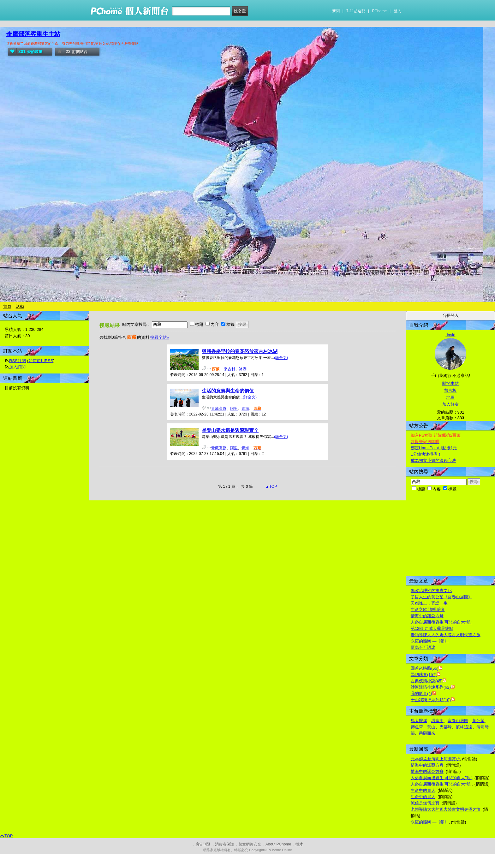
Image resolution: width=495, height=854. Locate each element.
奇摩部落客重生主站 (33, 34)
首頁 (7, 306)
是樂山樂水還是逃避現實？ (230, 430)
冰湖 (243, 369)
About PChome (278, 844)
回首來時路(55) (424, 668)
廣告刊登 (203, 844)
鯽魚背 (417, 727)
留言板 (450, 390)
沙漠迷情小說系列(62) (431, 687)
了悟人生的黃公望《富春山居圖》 (441, 596)
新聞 (336, 11)
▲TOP (271, 486)
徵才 (299, 844)
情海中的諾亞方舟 (427, 615)
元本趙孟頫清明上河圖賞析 (435, 758)
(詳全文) (281, 357)
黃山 (431, 727)
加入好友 (450, 404)
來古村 (229, 369)
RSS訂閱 (17, 360)
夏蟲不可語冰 (423, 647)
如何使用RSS (40, 360)
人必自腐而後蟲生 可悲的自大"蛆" (441, 622)
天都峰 (445, 727)
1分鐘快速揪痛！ (426, 454)
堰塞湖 (437, 720)
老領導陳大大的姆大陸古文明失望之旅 (445, 634)
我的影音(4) (421, 693)
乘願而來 (427, 733)
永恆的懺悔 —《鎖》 (430, 641)
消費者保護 (224, 844)
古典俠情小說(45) (427, 680)
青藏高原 (218, 408)
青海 (245, 408)
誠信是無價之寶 (425, 803)
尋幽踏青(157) (424, 674)
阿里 (234, 408)
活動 (20, 306)
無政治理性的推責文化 (431, 590)
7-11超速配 (355, 11)
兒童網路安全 (249, 844)
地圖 (450, 397)
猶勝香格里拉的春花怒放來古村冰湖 (239, 351)
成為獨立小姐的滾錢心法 (433, 460)
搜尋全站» (159, 337)
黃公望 (478, 720)
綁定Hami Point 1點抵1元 (434, 447)
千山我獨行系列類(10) (431, 699)
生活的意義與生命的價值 (228, 390)
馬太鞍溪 (419, 720)
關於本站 (450, 383)
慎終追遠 (464, 727)
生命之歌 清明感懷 (428, 609)
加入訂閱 (17, 367)
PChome (379, 11)
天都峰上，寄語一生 (429, 603)
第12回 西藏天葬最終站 (432, 628)
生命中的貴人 (423, 790)
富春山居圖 (458, 720)
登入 (397, 11)
